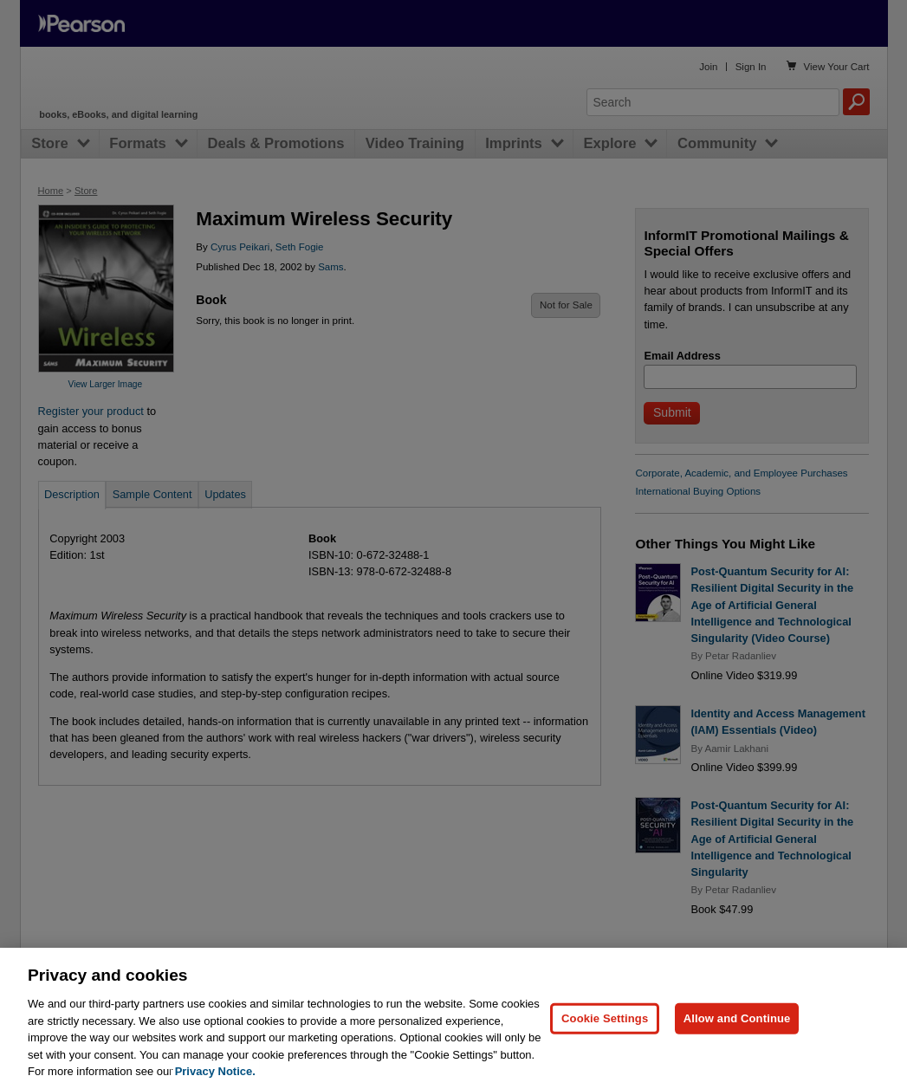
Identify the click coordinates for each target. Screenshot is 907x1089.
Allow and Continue (737, 1018)
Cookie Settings (604, 1018)
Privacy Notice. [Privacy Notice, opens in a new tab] (215, 1071)
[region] (453, 1018)
